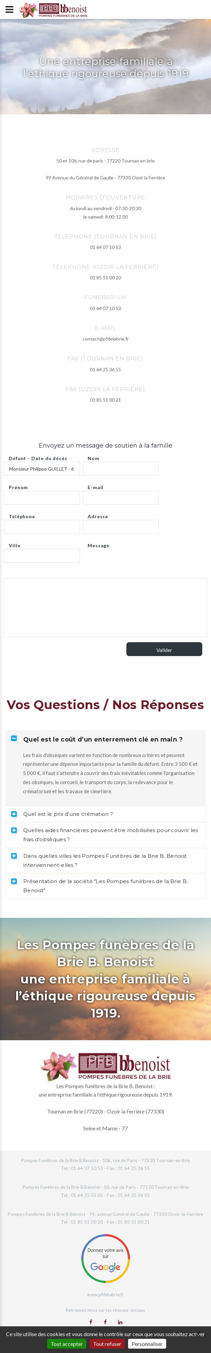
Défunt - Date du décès (38, 456)
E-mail (95, 485)
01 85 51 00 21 (105, 400)
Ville (14, 544)
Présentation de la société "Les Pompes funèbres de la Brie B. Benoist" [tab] (99, 886)
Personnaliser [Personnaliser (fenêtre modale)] (147, 1344)
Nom (93, 456)
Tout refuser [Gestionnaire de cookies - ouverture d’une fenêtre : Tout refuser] (107, 1344)
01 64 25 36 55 (105, 369)
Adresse (98, 514)
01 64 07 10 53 (105, 247)
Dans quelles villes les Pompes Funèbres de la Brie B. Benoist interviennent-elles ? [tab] (99, 860)
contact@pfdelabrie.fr (106, 339)
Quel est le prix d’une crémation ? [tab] (62, 814)
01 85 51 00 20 (105, 277)
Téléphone (22, 514)
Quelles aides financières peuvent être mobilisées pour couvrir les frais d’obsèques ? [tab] (104, 835)
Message (99, 544)
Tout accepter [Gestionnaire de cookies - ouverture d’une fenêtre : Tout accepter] (67, 1344)
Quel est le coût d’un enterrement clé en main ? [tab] (97, 739)
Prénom (18, 485)
